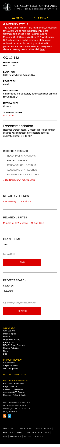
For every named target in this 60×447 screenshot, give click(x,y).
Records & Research (16, 151)
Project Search (17, 160)
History (6, 336)
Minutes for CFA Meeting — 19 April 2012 (23, 223)
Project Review (12, 360)
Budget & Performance (13, 433)
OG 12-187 (8, 115)
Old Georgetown (10, 368)
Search (22, 311)
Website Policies (43, 429)
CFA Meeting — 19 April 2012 (17, 201)
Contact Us (8, 429)
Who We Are (9, 331)
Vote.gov (39, 437)
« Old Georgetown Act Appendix (19, 180)
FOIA (5, 437)
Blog (5, 354)
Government (9, 363)
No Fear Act (15, 437)
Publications (8, 342)
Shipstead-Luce (10, 365)
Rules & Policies (35, 433)
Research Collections (21, 165)
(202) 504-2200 (10, 411)
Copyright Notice (25, 429)
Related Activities (11, 348)
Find (22, 262)
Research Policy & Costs (23, 174)
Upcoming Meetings (14, 374)
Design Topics (9, 334)
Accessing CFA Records (22, 170)
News (5, 351)
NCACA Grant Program (14, 345)
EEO (47, 433)
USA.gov (28, 437)
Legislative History (11, 339)
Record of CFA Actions (21, 155)
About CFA (9, 328)
